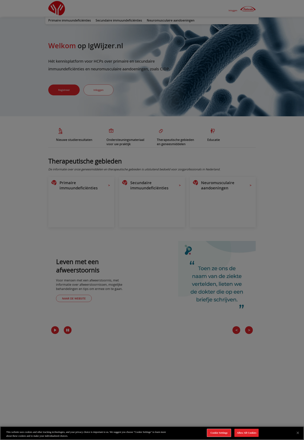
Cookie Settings (219, 432)
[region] (152, 433)
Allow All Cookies (246, 432)
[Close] (298, 433)
